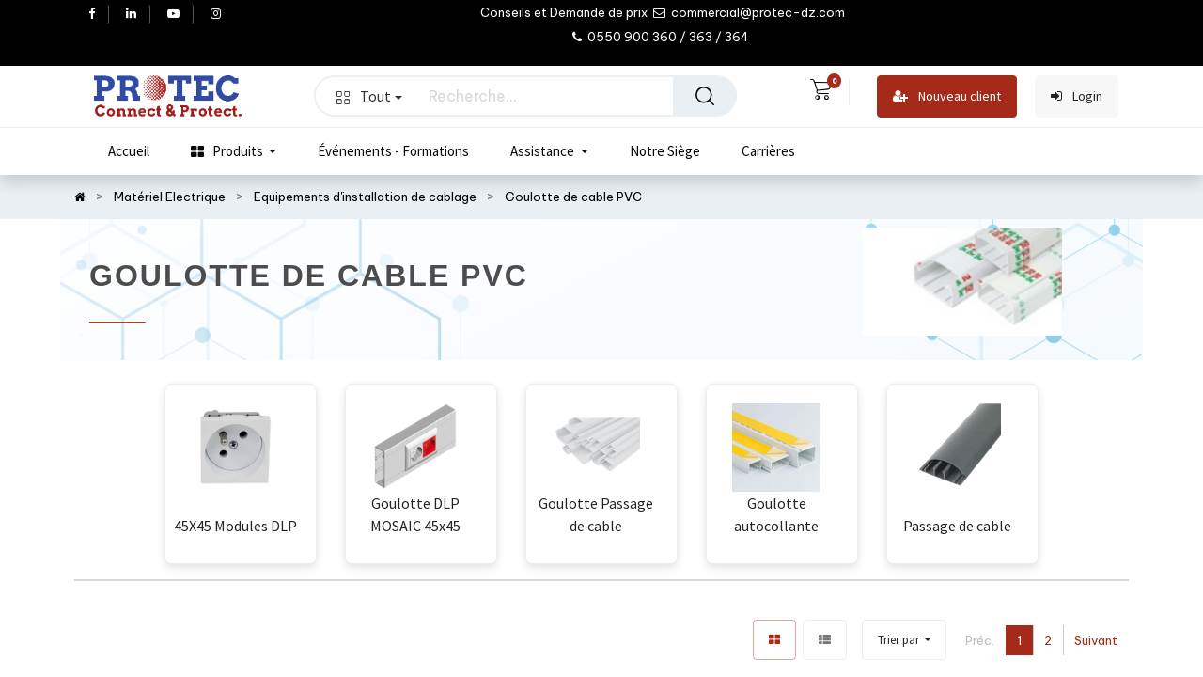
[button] (904, 640)
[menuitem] (128, 151)
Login (1076, 96)
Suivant (1095, 640)
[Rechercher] (705, 96)
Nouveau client (947, 96)
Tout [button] (369, 96)
